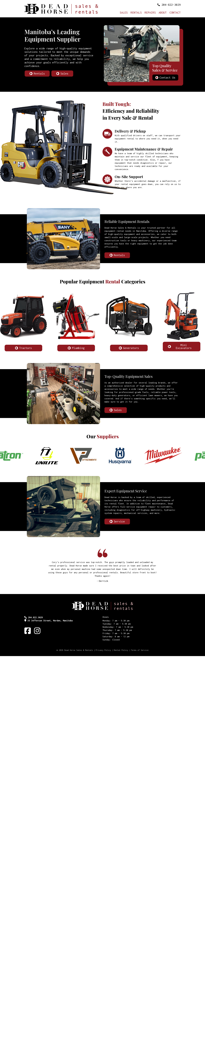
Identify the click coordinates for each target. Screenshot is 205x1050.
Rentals (136, 12)
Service (119, 521)
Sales (124, 12)
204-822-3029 (171, 4)
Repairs (150, 12)
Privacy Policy (103, 650)
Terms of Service (140, 650)
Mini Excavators (184, 346)
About (163, 12)
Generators (131, 348)
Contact (175, 12)
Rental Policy (121, 650)
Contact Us (167, 77)
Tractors (25, 348)
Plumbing (78, 348)
